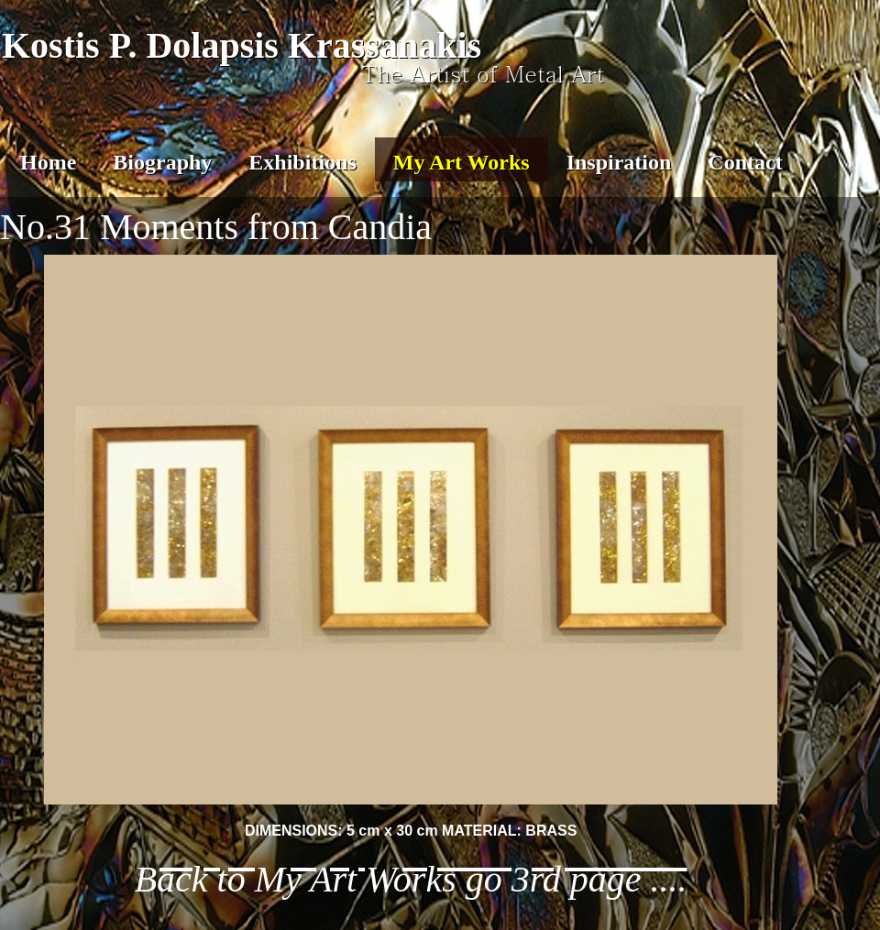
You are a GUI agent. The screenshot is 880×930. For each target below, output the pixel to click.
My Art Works (461, 162)
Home (48, 162)
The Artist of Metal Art (483, 73)
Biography (162, 162)
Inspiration (619, 162)
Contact (745, 162)
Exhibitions (302, 162)
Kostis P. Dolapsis (140, 45)
